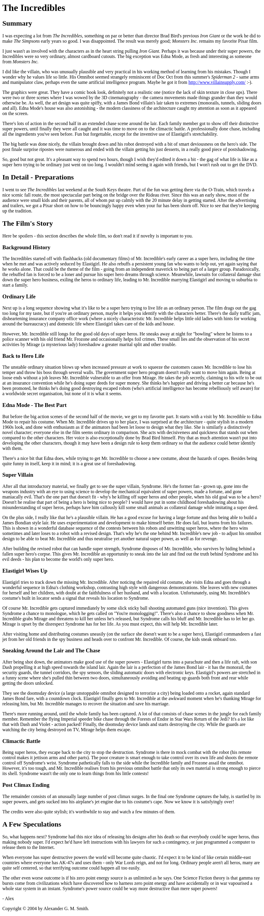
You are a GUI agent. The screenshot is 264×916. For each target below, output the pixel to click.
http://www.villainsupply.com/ (216, 82)
